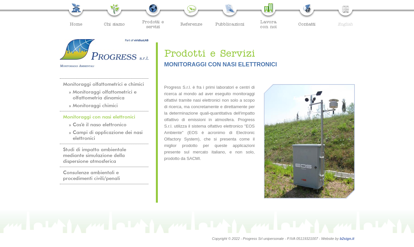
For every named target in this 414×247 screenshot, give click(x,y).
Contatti (306, 24)
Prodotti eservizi (153, 24)
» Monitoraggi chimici (93, 105)
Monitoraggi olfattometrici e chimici (103, 84)
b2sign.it (347, 239)
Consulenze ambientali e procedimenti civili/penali (91, 175)
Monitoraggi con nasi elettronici (99, 117)
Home (76, 24)
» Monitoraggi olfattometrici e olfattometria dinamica (102, 95)
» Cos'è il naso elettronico (97, 125)
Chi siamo (114, 24)
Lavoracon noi (268, 24)
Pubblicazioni (229, 24)
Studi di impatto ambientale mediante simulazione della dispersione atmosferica (94, 155)
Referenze (191, 24)
